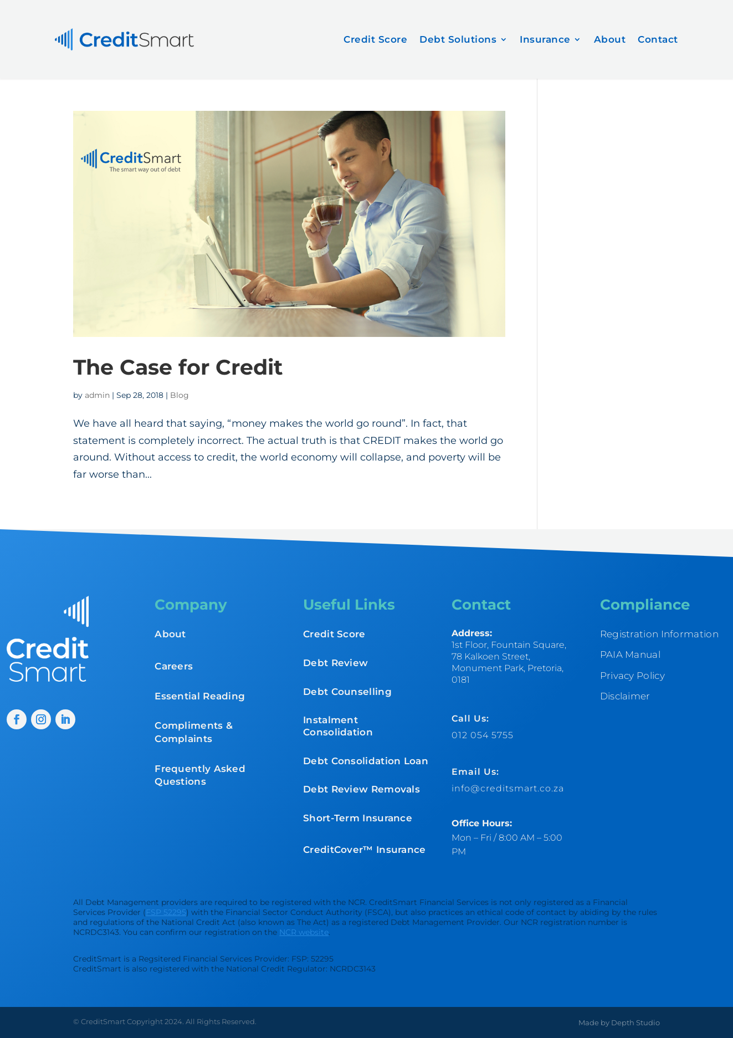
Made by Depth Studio (619, 1022)
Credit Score (375, 39)
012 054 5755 (483, 735)
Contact (658, 39)
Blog (179, 395)
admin (97, 395)
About (610, 39)
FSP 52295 (166, 912)
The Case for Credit (178, 367)
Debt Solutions (457, 39)
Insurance (545, 39)
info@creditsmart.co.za (508, 788)
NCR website (304, 932)
